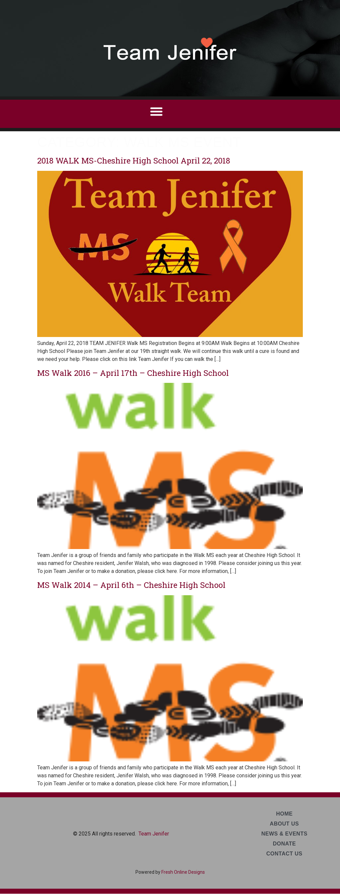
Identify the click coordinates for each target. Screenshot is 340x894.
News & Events (284, 834)
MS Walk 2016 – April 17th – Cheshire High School (133, 373)
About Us (284, 824)
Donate (284, 843)
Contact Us (284, 853)
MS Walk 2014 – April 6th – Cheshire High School (131, 585)
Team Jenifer (153, 834)
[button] (156, 111)
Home (284, 814)
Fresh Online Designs (183, 872)
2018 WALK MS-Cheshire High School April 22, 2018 (133, 160)
